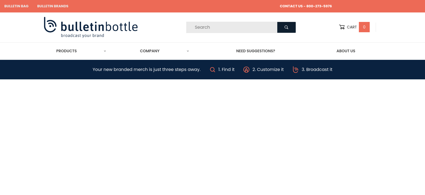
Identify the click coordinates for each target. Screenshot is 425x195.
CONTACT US (291, 6)
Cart (354, 27)
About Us (345, 51)
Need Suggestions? (255, 51)
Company (164, 51)
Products (81, 51)
